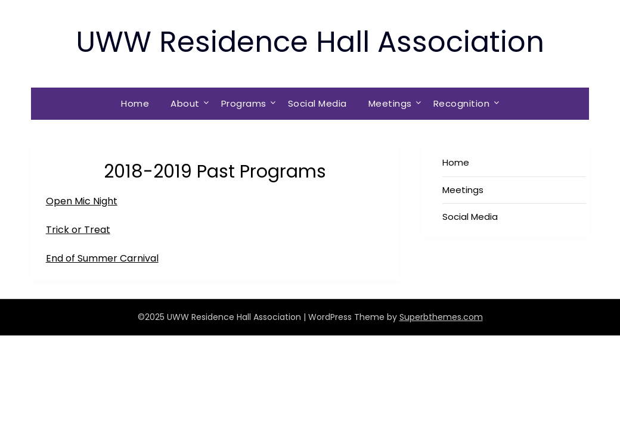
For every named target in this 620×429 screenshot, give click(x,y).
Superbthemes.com (441, 317)
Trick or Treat (78, 230)
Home (135, 103)
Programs (243, 103)
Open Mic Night (81, 201)
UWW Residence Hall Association (310, 42)
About (185, 103)
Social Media (317, 103)
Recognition (461, 103)
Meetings (390, 103)
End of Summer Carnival (102, 258)
